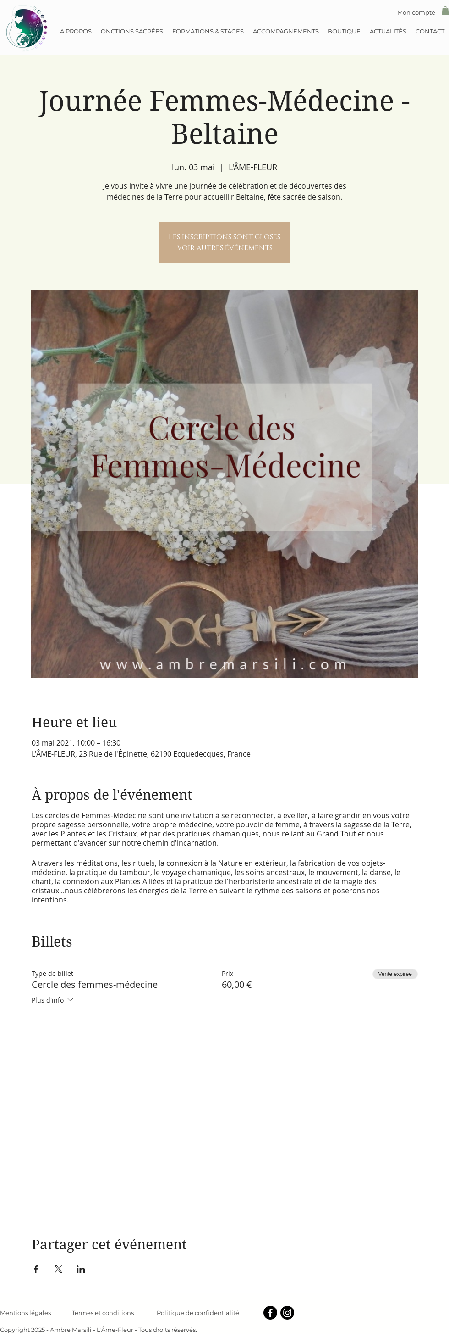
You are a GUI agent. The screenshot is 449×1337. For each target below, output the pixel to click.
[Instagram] (287, 1313)
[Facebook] (270, 1313)
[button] (445, 10)
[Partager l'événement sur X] (58, 1269)
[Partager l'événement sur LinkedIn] (81, 1269)
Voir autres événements (225, 248)
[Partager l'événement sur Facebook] (36, 1269)
